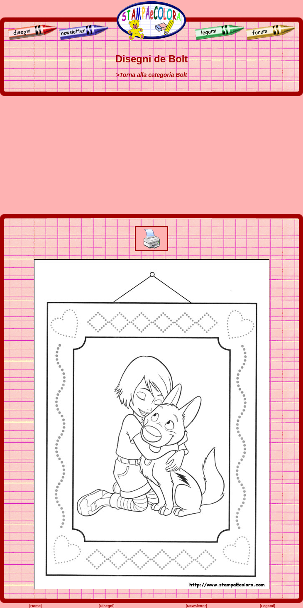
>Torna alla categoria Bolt (151, 74)
